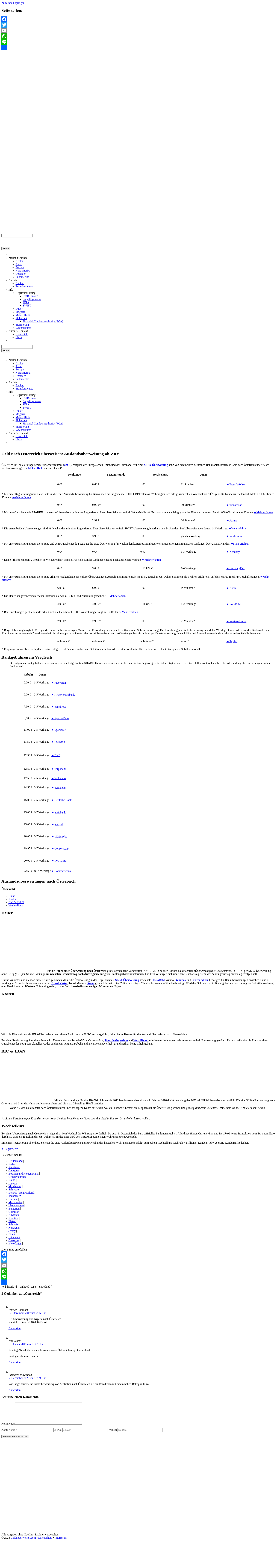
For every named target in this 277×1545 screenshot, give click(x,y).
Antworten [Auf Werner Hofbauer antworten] (14, 1328)
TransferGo (112, 1040)
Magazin (20, 311)
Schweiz (13, 1224)
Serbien (12, 1164)
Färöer (12, 1221)
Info (10, 289)
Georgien (13, 1170)
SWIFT (27, 305)
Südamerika (22, 276)
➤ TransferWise (235, 484)
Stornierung (22, 324)
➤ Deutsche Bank (61, 799)
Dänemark (14, 1237)
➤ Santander (58, 787)
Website (112, 1433)
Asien (19, 264)
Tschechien (14, 1195)
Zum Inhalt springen (13, 2)
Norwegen (14, 1227)
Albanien (13, 1214)
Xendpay (180, 979)
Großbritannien (17, 1176)
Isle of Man (15, 1243)
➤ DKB (55, 755)
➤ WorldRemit (234, 536)
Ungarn (12, 1183)
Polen (11, 1234)
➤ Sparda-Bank (60, 718)
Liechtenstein (16, 1205)
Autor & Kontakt (18, 330)
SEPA (26, 302)
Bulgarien (14, 1208)
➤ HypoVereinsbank (63, 694)
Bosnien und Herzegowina (23, 1173)
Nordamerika (23, 270)
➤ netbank (57, 824)
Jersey (12, 1230)
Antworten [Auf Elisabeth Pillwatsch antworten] (14, 1389)
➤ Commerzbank (61, 870)
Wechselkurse (23, 327)
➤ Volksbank (58, 778)
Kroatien (13, 1218)
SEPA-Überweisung (127, 979)
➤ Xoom (231, 587)
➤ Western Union (236, 621)
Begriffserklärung (26, 292)
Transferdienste (24, 286)
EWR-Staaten (30, 295)
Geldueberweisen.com (23, 1541)
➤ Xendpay (233, 551)
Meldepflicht (23, 315)
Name (4, 1433)
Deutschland (15, 1160)
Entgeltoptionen (32, 299)
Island (11, 1179)
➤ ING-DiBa (58, 860)
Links (19, 337)
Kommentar (8, 1427)
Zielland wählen (17, 257)
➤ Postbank (58, 741)
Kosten (12, 899)
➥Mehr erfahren (21, 497)
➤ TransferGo (234, 504)
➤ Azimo (231, 520)
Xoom (91, 983)
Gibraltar (13, 1211)
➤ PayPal (231, 641)
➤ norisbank (58, 812)
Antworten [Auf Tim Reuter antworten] (14, 1362)
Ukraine (13, 1199)
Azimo (124, 1040)
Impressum (61, 1541)
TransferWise (59, 983)
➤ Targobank (58, 768)
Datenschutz (45, 1541)
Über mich (22, 334)
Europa (20, 267)
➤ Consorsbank (60, 848)
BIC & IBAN (16, 902)
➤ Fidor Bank (59, 682)
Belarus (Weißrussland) (21, 1192)
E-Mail (58, 1433)
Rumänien (14, 1167)
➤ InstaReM (233, 604)
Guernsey (13, 1240)
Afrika (19, 261)
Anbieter (13, 280)
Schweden (14, 1189)
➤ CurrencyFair (235, 568)
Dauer (19, 308)
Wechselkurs (15, 905)
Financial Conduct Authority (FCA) (43, 321)
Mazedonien (15, 1202)
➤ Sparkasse (58, 729)
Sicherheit (21, 318)
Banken (20, 283)
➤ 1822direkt (59, 836)
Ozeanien (21, 273)
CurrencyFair (200, 979)
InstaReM (159, 979)
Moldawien (14, 1186)
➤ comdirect (58, 706)
